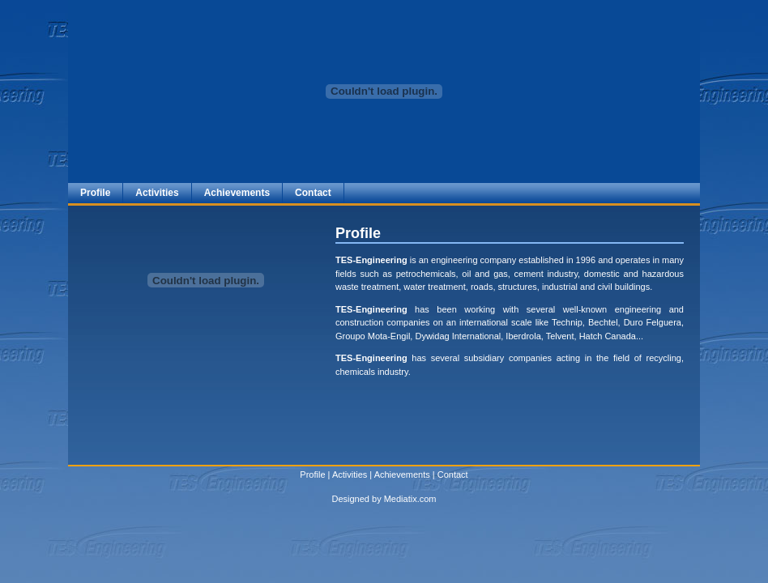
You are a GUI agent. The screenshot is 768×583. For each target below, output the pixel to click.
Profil (310, 474)
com (428, 499)
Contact (313, 192)
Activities (156, 192)
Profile (95, 192)
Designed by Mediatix (373, 499)
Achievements (237, 192)
